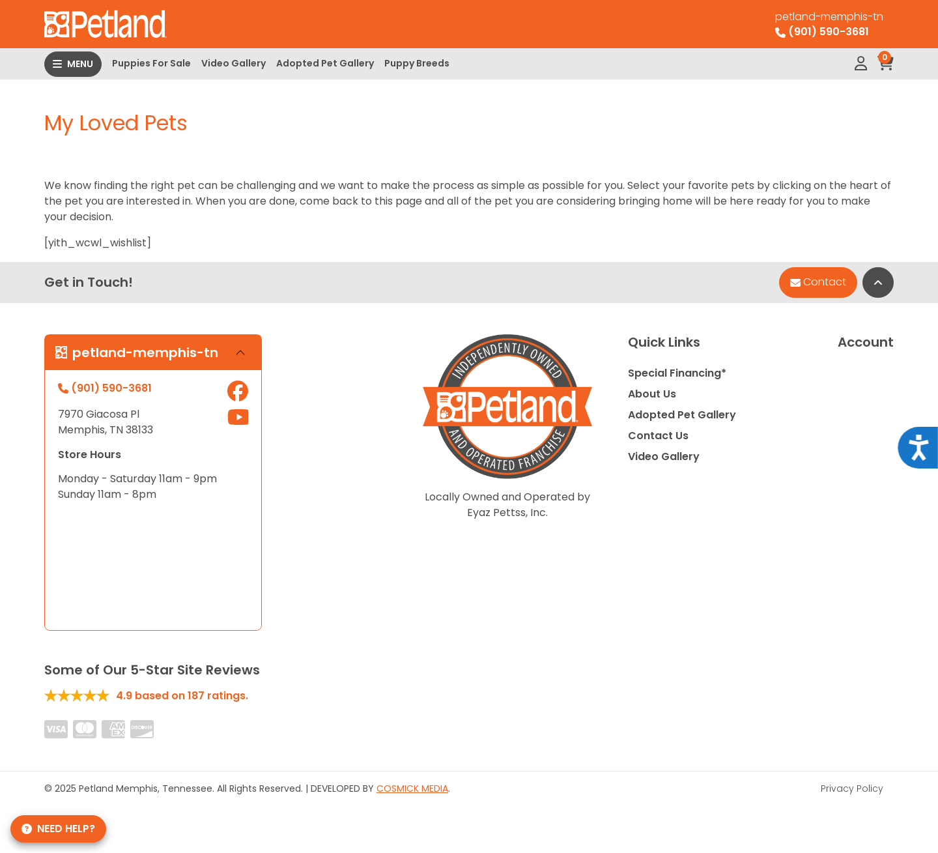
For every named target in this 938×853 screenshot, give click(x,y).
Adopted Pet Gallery (325, 63)
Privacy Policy (852, 788)
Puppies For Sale (151, 63)
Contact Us (658, 435)
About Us (652, 393)
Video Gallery (233, 63)
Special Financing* (677, 373)
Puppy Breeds (416, 63)
